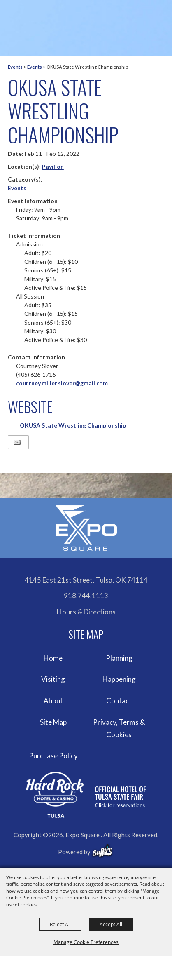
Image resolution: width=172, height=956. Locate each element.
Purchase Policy (53, 755)
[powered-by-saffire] (102, 851)
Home (53, 658)
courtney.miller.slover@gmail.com (62, 383)
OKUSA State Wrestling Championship (73, 425)
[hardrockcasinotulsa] (86, 794)
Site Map (53, 722)
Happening (119, 679)
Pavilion (53, 166)
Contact (119, 700)
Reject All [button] (60, 924)
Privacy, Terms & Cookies (119, 728)
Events (15, 66)
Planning (119, 658)
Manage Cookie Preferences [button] (86, 942)
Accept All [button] (111, 924)
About (53, 700)
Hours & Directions (86, 611)
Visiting (53, 679)
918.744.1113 (86, 595)
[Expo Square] (86, 528)
